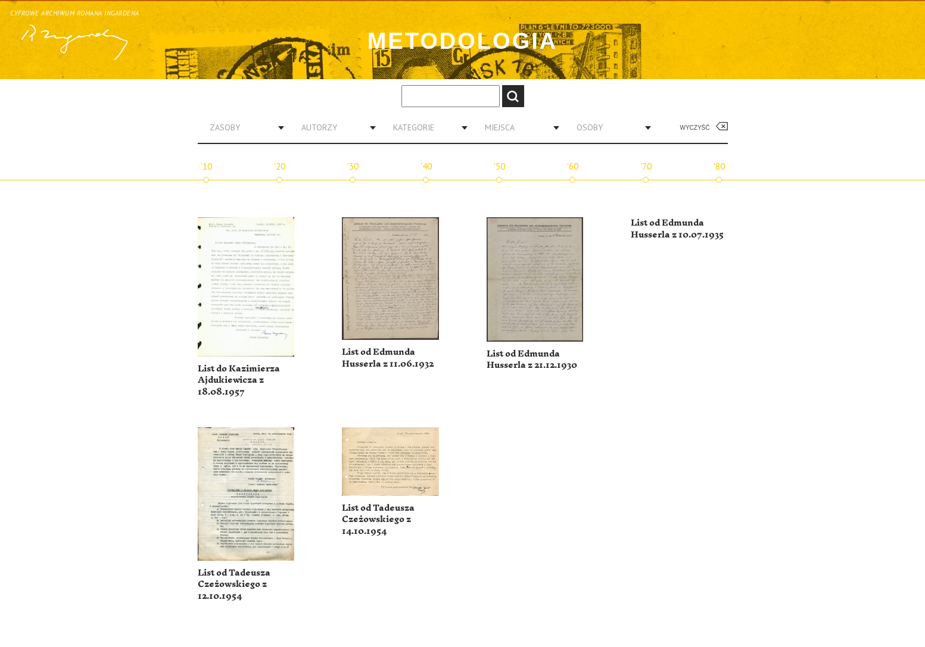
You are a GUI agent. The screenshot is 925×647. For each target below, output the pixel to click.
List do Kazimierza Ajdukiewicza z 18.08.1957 (239, 380)
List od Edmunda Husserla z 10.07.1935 (677, 228)
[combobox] (242, 127)
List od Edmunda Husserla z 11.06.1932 (388, 358)
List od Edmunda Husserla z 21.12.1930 (532, 359)
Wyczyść (695, 127)
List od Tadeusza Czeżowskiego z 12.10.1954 (234, 584)
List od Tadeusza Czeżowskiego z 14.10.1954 (378, 520)
